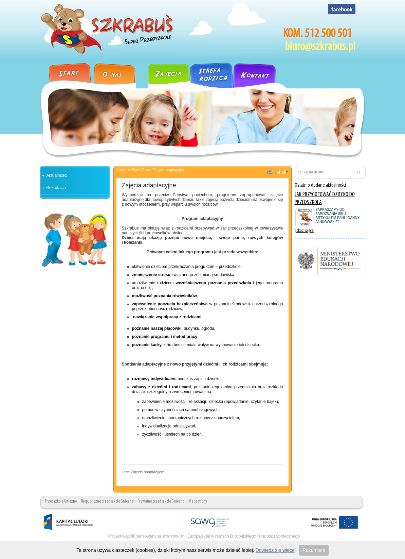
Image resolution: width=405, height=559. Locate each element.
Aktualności (57, 175)
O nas (114, 72)
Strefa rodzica (211, 72)
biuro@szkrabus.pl (320, 47)
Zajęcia (169, 72)
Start (135, 170)
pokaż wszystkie (353, 243)
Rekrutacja (56, 187)
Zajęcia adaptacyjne (168, 170)
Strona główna (66, 72)
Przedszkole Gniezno (61, 501)
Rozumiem (313, 550)
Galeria (142, 72)
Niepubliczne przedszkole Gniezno (107, 501)
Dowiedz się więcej (276, 550)
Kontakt (262, 72)
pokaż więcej (304, 230)
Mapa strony (197, 501)
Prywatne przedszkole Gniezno (160, 501)
